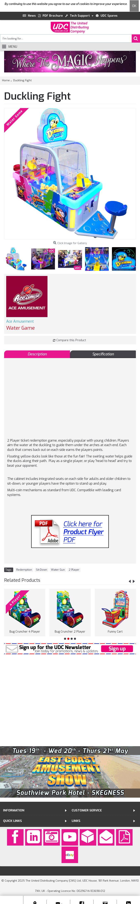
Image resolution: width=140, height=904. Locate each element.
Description (37, 354)
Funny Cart (115, 632)
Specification (103, 354)
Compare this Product (71, 340)
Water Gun (58, 569)
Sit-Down (41, 569)
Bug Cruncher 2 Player (70, 632)
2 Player (74, 569)
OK (134, 6)
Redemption (24, 569)
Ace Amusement (20, 321)
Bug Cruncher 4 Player (24, 632)
